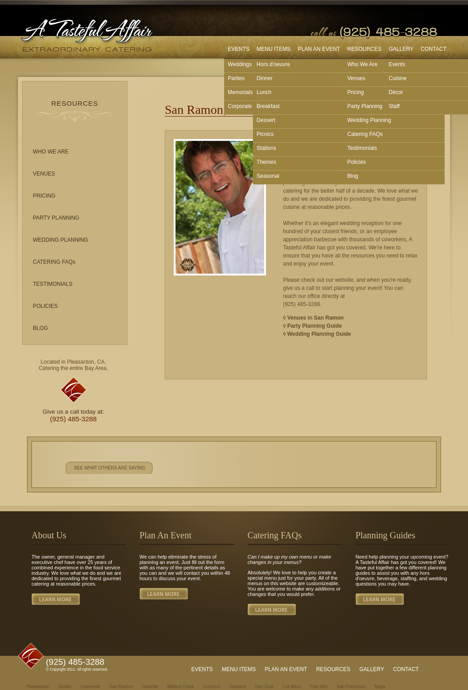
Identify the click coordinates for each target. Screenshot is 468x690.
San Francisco (351, 686)
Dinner (264, 78)
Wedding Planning (369, 120)
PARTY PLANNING (56, 218)
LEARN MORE (56, 599)
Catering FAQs (365, 134)
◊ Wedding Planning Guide (317, 334)
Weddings (240, 64)
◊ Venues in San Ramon (313, 318)
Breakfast (267, 106)
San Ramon (121, 686)
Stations (266, 148)
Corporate (240, 106)
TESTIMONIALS (52, 284)
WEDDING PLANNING (60, 240)
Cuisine (398, 78)
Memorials (240, 92)
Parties (236, 78)
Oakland (237, 686)
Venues (356, 78)
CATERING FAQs (54, 262)
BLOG (40, 328)
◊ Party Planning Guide (312, 326)
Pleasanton (38, 686)
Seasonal (267, 176)
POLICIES (45, 306)
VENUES (44, 174)
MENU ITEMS (273, 49)
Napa (379, 686)
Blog (352, 176)
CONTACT (433, 49)
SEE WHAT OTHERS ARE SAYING (109, 467)
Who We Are (362, 64)
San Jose (264, 686)
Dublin (64, 686)
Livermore (90, 686)
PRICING (44, 196)
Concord (211, 686)
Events (397, 64)
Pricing (355, 92)
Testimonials (362, 148)
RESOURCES (364, 49)
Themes (266, 162)
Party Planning (364, 106)
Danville (150, 686)
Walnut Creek (180, 686)
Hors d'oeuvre (273, 64)
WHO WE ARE (50, 152)
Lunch (263, 92)
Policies (356, 162)
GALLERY (401, 49)
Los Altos (292, 686)
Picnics (265, 134)
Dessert (265, 120)
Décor (396, 92)
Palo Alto (319, 686)
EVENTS (238, 49)
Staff (394, 106)
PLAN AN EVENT (319, 49)
